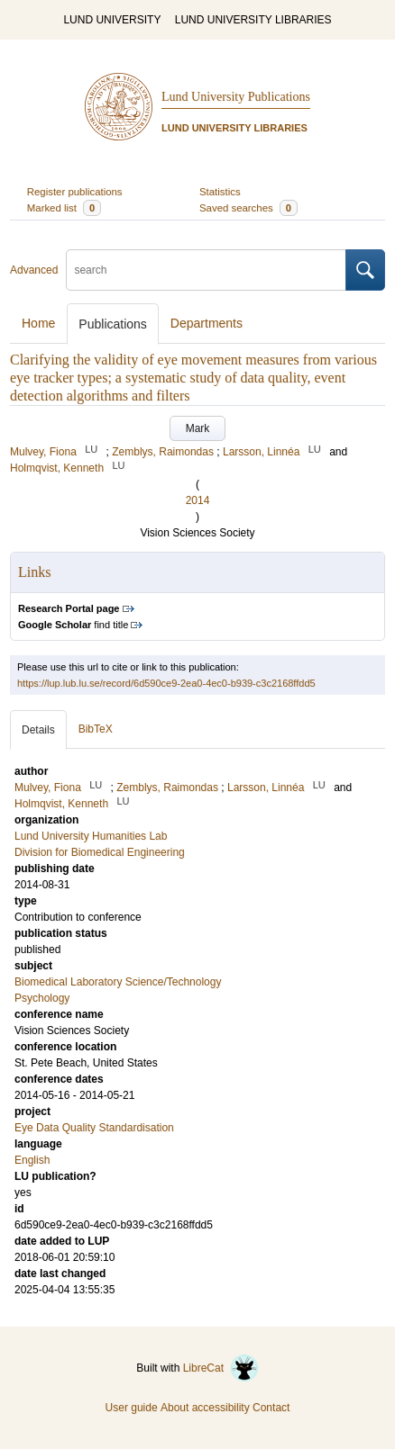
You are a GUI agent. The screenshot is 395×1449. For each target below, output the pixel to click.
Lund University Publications (235, 97)
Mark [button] (198, 428)
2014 (198, 500)
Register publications (75, 191)
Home (38, 323)
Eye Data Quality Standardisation (94, 1127)
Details (38, 730)
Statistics (220, 191)
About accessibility (205, 1407)
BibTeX (95, 729)
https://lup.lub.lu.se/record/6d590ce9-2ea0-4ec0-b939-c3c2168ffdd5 (166, 683)
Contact (271, 1407)
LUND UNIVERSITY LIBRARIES (253, 20)
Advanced (34, 270)
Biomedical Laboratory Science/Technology (117, 982)
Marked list (64, 208)
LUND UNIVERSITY (112, 20)
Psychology (41, 998)
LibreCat (221, 1368)
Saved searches (248, 208)
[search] (206, 270)
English (32, 1160)
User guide (132, 1407)
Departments (206, 323)
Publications (112, 324)
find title (73, 624)
